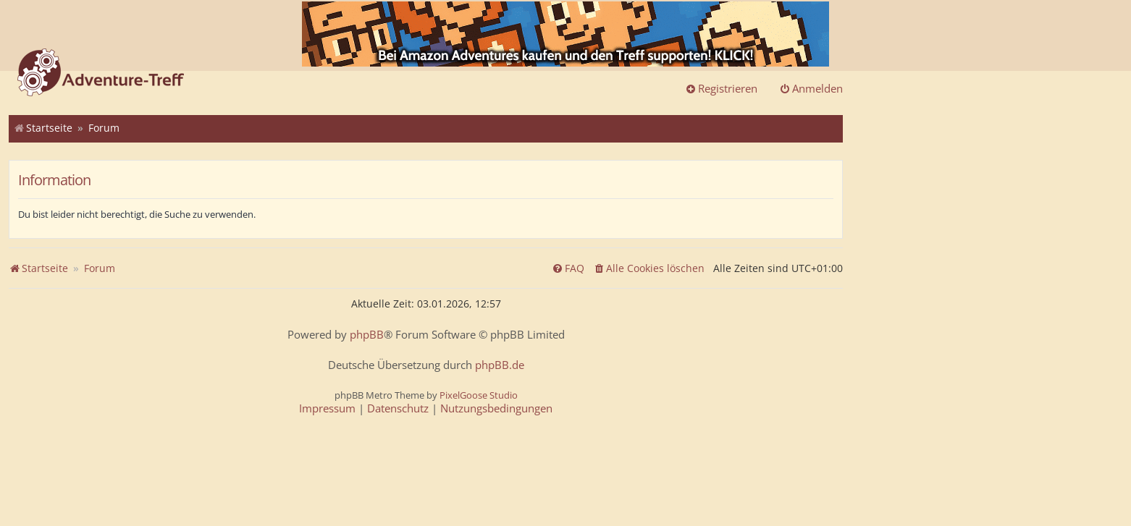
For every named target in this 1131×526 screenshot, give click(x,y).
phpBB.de (499, 365)
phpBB (367, 335)
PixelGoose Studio (479, 395)
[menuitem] (649, 268)
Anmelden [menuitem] (811, 88)
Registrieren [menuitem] (721, 88)
